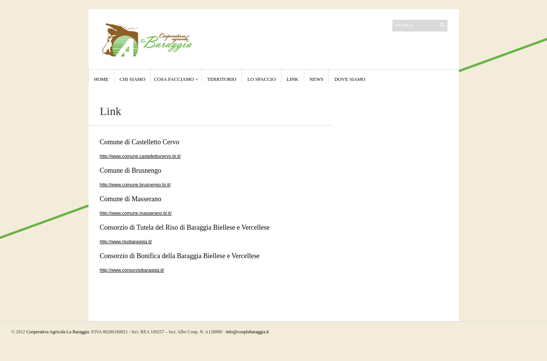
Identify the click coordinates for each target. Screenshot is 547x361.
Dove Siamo (349, 79)
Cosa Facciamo (174, 79)
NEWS (317, 79)
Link (293, 79)
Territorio (221, 79)
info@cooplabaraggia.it (247, 331)
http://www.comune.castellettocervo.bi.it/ (140, 156)
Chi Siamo (132, 79)
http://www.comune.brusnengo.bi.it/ (135, 185)
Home (101, 79)
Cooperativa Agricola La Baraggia (57, 331)
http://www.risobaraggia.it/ (126, 241)
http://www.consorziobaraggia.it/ (132, 270)
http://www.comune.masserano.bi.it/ (136, 213)
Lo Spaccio (261, 79)
